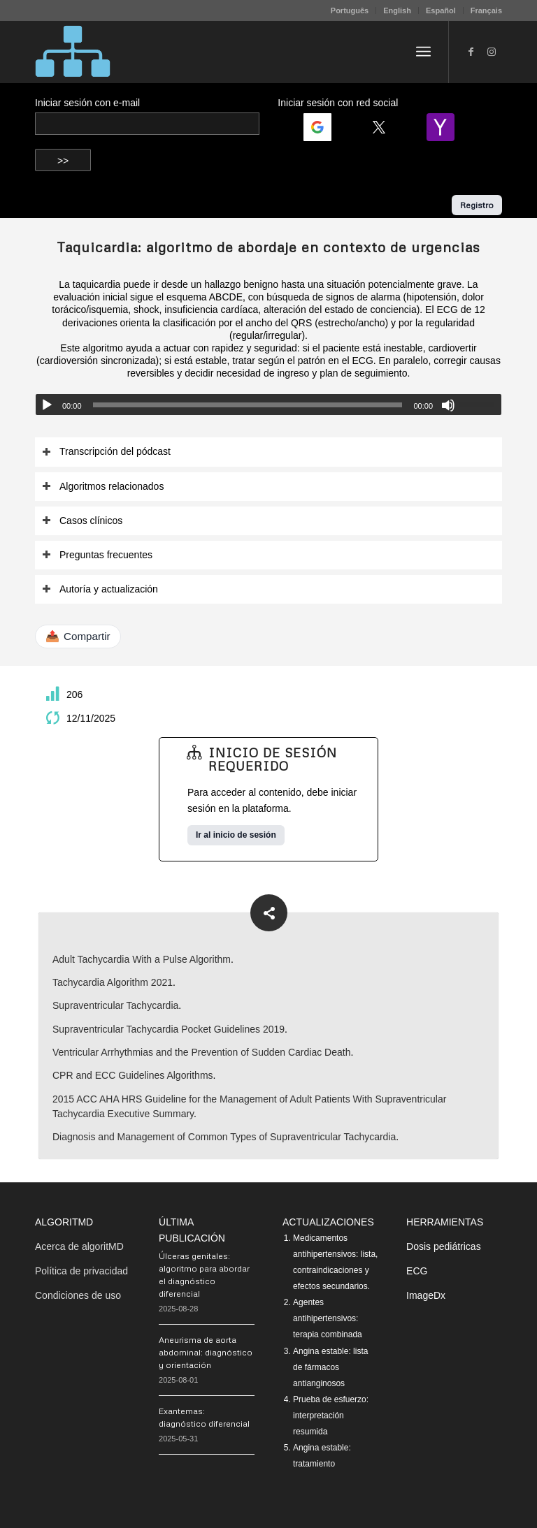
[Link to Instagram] (491, 51)
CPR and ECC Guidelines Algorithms (132, 1075)
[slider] (248, 404)
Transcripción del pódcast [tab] (106, 452)
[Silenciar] (448, 405)
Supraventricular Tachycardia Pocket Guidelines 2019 (168, 1029)
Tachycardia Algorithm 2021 (112, 982)
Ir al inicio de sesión (236, 835)
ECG (416, 1270)
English (397, 10)
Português (349, 10)
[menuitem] (350, 10)
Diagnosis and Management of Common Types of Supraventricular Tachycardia (224, 1136)
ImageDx (425, 1295)
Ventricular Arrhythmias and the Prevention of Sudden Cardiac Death (201, 1052)
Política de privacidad (81, 1270)
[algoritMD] (72, 51)
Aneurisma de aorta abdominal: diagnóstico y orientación (205, 1352)
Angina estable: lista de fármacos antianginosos (330, 1367)
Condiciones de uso (78, 1295)
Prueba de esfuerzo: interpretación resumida (330, 1415)
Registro (477, 205)
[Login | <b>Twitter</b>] (384, 127)
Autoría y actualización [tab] (100, 589)
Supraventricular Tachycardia (115, 1005)
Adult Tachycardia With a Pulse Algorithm (141, 959)
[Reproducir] (47, 405)
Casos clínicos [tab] (82, 521)
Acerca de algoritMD (79, 1246)
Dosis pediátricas (443, 1246)
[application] (268, 404)
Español (441, 10)
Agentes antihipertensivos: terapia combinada (327, 1318)
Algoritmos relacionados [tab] (103, 487)
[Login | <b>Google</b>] (323, 127)
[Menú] (423, 52)
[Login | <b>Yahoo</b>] (446, 127)
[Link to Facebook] (470, 51)
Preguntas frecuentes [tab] (97, 555)
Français (486, 10)
